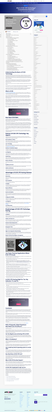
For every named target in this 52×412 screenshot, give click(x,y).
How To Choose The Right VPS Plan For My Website (13, 378)
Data (35, 50)
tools (35, 98)
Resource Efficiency (11, 49)
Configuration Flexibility (12, 51)
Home (21, 11)
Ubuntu (35, 102)
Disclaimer (35, 136)
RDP (35, 88)
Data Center (36, 51)
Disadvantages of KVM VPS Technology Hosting (12, 54)
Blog (35, 41)
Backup (35, 38)
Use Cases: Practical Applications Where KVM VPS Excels (13, 60)
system (35, 97)
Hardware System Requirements (13, 57)
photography (36, 80)
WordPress (36, 109)
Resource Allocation (11, 43)
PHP (35, 81)
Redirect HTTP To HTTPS (37, 89)
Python (35, 84)
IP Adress (35, 68)
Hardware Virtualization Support (13, 40)
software (35, 93)
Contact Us (35, 141)
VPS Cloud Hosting (36, 119)
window (35, 107)
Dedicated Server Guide (37, 55)
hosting (35, 64)
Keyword (35, 71)
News (35, 79)
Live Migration (11, 41)
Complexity (10, 55)
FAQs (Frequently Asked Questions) (11, 63)
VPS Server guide (26, 5)
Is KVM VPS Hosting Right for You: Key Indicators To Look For (14, 61)
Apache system (36, 37)
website (35, 106)
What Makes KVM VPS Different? (12, 64)
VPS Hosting (35, 117)
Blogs (9, 402)
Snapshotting (11, 42)
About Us (6, 401)
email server (36, 59)
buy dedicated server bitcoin (38, 45)
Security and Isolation (12, 50)
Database (35, 54)
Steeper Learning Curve (12, 56)
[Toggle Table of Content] (30, 34)
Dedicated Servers (36, 122)
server (35, 92)
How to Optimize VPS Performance (11, 376)
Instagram (35, 67)
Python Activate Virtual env (38, 85)
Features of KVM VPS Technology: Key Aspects (12, 37)
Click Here (18, 113)
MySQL (35, 76)
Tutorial (35, 101)
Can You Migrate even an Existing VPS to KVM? (14, 65)
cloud (35, 46)
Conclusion (7, 62)
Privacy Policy (35, 133)
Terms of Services (36, 131)
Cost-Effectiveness (11, 53)
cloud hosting (36, 47)
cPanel (35, 49)
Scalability (10, 48)
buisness (35, 42)
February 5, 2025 (16, 31)
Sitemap (35, 143)
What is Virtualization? (11, 66)
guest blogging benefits (37, 63)
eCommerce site (36, 58)
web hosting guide (36, 105)
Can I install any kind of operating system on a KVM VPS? (15, 67)
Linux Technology (11, 39)
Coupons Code (35, 124)
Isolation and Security (12, 45)
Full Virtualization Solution (12, 38)
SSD (35, 94)
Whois (34, 138)
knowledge (36, 72)
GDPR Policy (15, 401)
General (35, 62)
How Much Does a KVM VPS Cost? (12, 68)
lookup (35, 75)
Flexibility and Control (12, 44)
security (35, 90)
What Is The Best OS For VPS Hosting (11, 377)
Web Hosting (35, 114)
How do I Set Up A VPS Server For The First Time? (13, 379)
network (35, 77)
